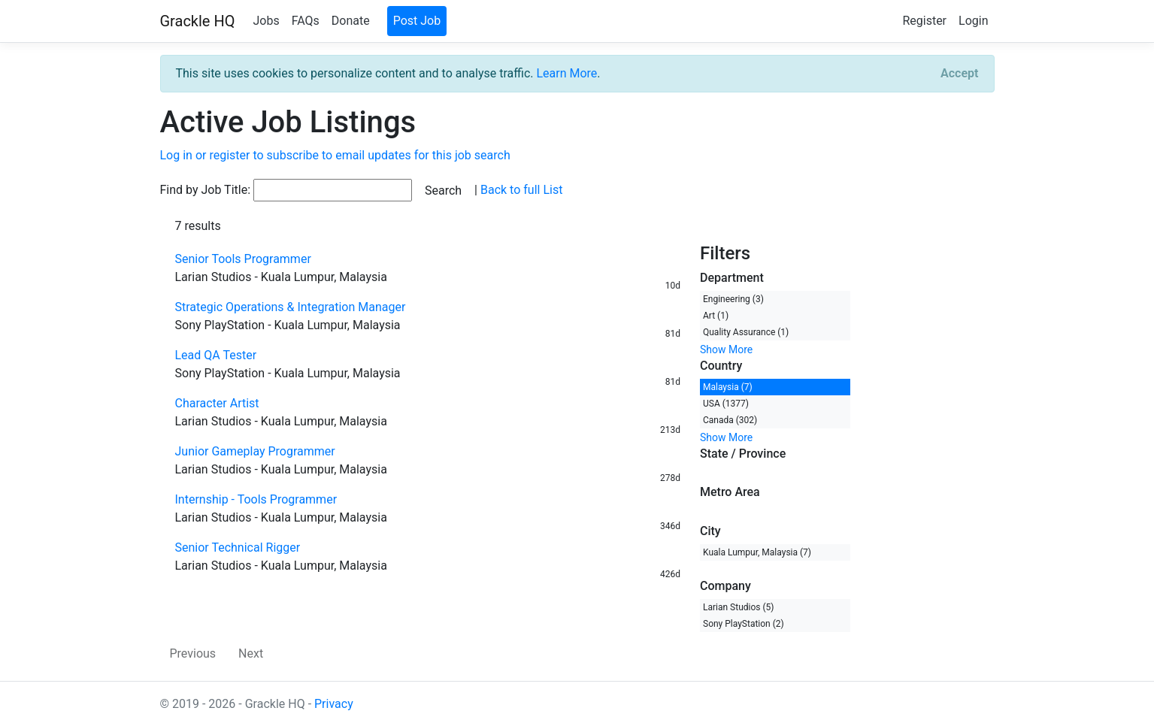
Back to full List (521, 190)
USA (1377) (726, 403)
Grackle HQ (197, 21)
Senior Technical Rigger (238, 547)
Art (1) (715, 315)
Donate (351, 21)
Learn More (566, 73)
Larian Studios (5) (738, 607)
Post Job (417, 21)
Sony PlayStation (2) (743, 624)
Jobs (266, 21)
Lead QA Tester (216, 355)
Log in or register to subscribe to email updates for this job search (335, 155)
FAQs (306, 21)
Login (973, 21)
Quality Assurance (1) (746, 332)
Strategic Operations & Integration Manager (290, 307)
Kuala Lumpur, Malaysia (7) (757, 552)
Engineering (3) (733, 299)
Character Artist (217, 403)
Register (924, 21)
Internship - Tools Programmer (256, 499)
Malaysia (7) (728, 387)
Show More (726, 349)
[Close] (959, 74)
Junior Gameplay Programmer (255, 451)
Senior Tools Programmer (243, 259)
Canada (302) (730, 420)
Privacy (333, 704)
